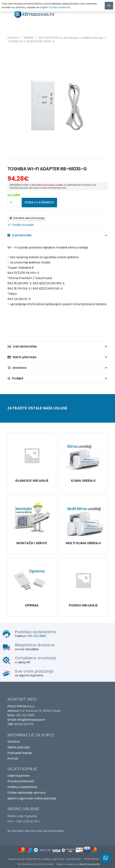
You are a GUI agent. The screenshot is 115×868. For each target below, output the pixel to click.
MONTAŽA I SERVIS (31, 543)
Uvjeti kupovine (18, 775)
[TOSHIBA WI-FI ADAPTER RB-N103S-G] (32, 455)
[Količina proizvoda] (14, 202)
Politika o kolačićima (22, 787)
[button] (20, 224)
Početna (13, 38)
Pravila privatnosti (20, 781)
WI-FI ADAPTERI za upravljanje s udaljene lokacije (71, 38)
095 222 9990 (36, 636)
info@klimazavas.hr (31, 720)
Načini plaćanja (18, 747)
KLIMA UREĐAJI (83, 480)
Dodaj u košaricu (39, 202)
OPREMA (28, 38)
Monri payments (90, 864)
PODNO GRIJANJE (83, 605)
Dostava (13, 741)
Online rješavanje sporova (26, 792)
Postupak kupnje (19, 753)
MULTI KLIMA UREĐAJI (83, 543)
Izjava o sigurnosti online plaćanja (31, 798)
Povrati (12, 758)
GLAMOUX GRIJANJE (31, 480)
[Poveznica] (37, 14)
